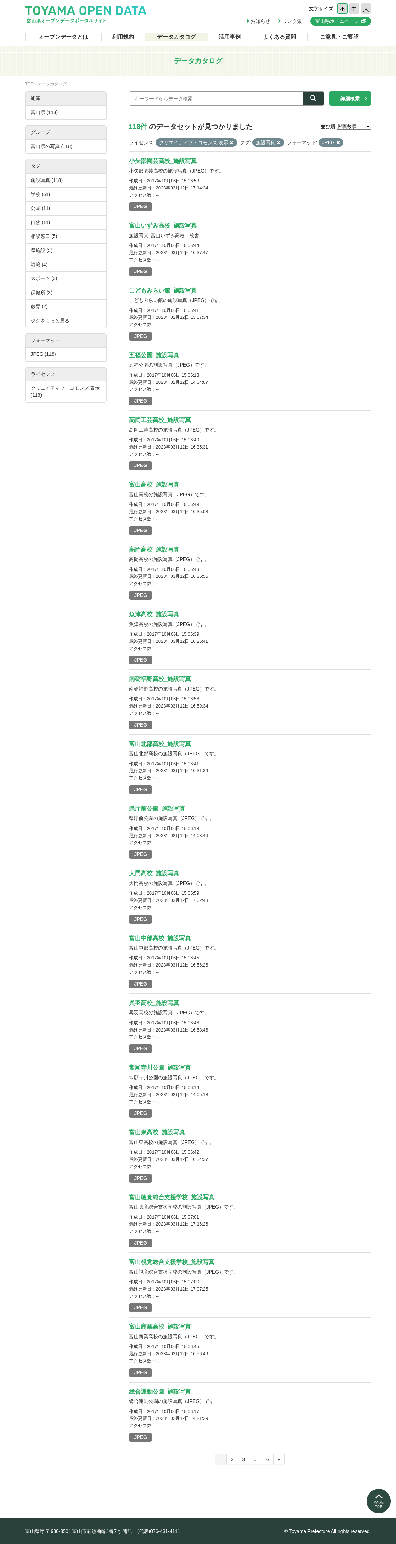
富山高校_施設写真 (154, 484)
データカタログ (176, 37)
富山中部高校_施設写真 (160, 938)
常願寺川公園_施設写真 (160, 1067)
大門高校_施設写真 (154, 873)
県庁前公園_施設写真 (157, 808)
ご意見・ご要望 (339, 37)
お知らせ (260, 21)
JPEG (140, 206)
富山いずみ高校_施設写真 (163, 225)
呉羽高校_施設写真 (154, 1003)
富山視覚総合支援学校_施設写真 (171, 1262)
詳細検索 (350, 98)
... (256, 1459)
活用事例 (230, 37)
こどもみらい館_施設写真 (163, 290)
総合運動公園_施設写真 (160, 1391)
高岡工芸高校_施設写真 (160, 420)
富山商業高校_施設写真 (160, 1326)
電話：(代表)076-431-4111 (152, 1531)
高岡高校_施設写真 (154, 549)
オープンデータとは (63, 37)
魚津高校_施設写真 (154, 614)
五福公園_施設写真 (154, 355)
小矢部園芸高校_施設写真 (163, 161)
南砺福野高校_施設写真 (160, 679)
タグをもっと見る (50, 320)
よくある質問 (279, 37)
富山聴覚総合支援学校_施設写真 (171, 1197)
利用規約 (123, 37)
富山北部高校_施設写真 (160, 744)
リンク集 (292, 21)
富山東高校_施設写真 (157, 1132)
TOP (29, 84)
